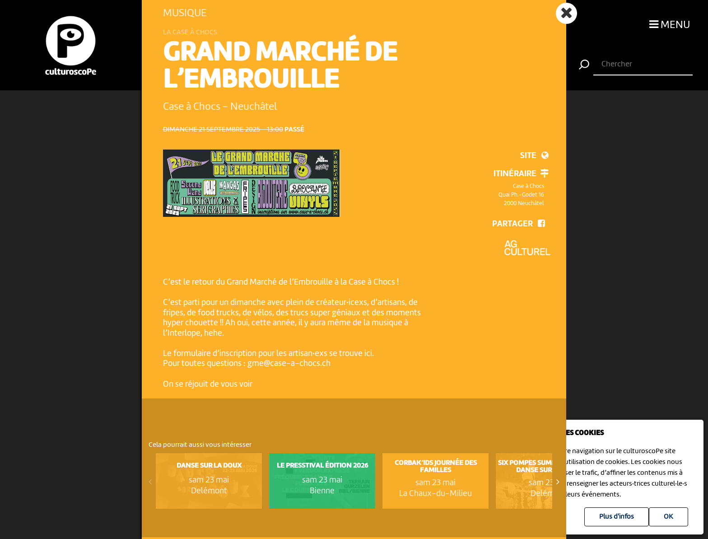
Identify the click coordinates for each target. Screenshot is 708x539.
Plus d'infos (616, 516)
